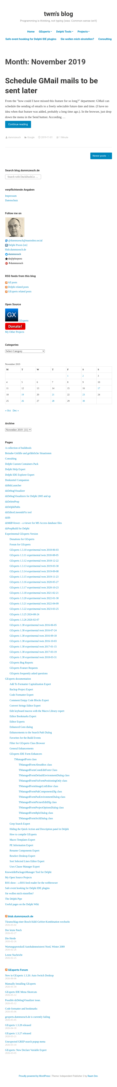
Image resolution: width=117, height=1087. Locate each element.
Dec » (16, 410)
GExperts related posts (18, 291)
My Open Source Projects (18, 877)
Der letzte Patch (13, 930)
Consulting (105, 39)
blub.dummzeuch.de (15, 249)
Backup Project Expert (21, 689)
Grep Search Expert (20, 823)
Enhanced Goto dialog (21, 727)
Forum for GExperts (20, 544)
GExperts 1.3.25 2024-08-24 (24, 614)
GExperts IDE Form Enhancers (26, 753)
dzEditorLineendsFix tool (18, 512)
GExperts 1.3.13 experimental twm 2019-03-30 (34, 566)
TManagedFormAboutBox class (35, 764)
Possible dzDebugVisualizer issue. (23, 1000)
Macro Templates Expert (22, 839)
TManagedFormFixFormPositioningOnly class (43, 780)
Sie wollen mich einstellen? (77, 39)
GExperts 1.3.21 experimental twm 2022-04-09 (34, 603)
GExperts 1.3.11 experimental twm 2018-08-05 (34, 555)
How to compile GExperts (23, 834)
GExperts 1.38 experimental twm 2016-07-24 (33, 630)
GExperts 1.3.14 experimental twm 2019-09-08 (34, 571)
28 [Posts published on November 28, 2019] (53, 401)
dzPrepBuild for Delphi (17, 528)
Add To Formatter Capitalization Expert (30, 684)
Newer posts (99, 155)
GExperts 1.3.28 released (18, 1025)
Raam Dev (93, 1076)
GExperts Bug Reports (21, 662)
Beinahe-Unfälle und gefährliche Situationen (28, 453)
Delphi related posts (17, 287)
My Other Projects (14, 332)
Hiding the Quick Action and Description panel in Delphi (39, 829)
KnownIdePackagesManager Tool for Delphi (28, 872)
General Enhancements (22, 748)
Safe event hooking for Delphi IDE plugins (30, 39)
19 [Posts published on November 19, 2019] (22, 394)
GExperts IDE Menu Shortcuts (21, 992)
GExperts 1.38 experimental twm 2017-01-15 (33, 646)
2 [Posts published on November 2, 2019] (83, 376)
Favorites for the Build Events (25, 737)
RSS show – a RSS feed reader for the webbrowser (31, 882)
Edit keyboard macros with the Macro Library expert (37, 711)
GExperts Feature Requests (24, 668)
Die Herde (10, 938)
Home (31, 31)
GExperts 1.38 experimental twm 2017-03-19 (33, 652)
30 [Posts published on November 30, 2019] (83, 401)
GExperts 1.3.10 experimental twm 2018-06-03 (34, 549)
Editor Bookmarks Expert (23, 716)
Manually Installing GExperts (20, 983)
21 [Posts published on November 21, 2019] (53, 394)
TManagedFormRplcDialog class (36, 812)
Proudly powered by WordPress (34, 1076)
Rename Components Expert (24, 850)
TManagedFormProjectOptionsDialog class (41, 807)
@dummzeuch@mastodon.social (24, 240)
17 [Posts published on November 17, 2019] (99, 388)
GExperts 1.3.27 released (18, 1033)
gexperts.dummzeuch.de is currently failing (27, 1016)
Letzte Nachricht (13, 955)
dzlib (7, 517)
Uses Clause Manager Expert (25, 866)
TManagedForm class (25, 759)
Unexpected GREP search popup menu (25, 1041)
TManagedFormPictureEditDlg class (38, 802)
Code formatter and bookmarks (21, 1008)
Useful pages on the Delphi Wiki (22, 904)
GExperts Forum (18, 969)
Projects (83, 31)
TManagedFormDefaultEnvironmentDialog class (44, 775)
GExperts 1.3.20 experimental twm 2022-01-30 (34, 598)
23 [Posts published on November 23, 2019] (83, 394)
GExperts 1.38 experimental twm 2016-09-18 (33, 635)
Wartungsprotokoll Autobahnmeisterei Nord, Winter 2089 (35, 946)
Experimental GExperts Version (21, 533)
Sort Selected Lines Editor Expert (27, 861)
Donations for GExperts (22, 539)
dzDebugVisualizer (15, 490)
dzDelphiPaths (12, 507)
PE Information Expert (21, 845)
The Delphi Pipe (13, 898)
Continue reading (19, 125)
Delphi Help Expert (15, 469)
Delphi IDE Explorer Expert (19, 474)
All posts (11, 282)
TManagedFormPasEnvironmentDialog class (42, 796)
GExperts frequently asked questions (29, 673)
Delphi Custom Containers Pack (21, 464)
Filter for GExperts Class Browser (27, 743)
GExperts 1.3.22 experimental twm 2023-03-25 (34, 608)
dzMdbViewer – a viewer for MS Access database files (33, 523)
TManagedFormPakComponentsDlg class (40, 791)
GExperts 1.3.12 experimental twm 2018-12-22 (34, 560)
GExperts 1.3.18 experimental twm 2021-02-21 (34, 592)
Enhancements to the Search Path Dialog (31, 732)
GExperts (44, 31)
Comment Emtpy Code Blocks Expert (29, 700)
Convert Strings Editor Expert (25, 705)
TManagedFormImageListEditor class (38, 786)
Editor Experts (17, 721)
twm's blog (58, 13)
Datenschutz (11, 200)
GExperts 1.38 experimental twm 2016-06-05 (33, 625)
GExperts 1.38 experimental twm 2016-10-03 (33, 641)
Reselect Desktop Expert (22, 856)
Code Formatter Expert (22, 694)
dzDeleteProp (12, 501)
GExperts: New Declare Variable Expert (26, 1050)
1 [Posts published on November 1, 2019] (67, 376)
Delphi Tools (63, 31)
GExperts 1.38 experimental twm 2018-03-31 (33, 657)
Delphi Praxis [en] (16, 245)
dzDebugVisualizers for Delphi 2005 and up (28, 496)
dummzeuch (14, 137)
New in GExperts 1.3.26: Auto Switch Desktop (29, 975)
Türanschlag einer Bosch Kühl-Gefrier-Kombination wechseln (37, 921)
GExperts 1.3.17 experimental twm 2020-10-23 (34, 587)
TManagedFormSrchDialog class (36, 818)
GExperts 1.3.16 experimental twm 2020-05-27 (34, 582)
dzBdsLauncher (13, 485)
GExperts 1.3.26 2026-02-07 (24, 619)
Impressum (11, 195)
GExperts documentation (18, 678)
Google (31, 137)
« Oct (8, 410)
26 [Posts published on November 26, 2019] (22, 401)
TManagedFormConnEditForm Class (38, 770)
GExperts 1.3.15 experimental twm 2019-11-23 (34, 576)
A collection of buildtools (18, 448)
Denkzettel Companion (17, 480)
